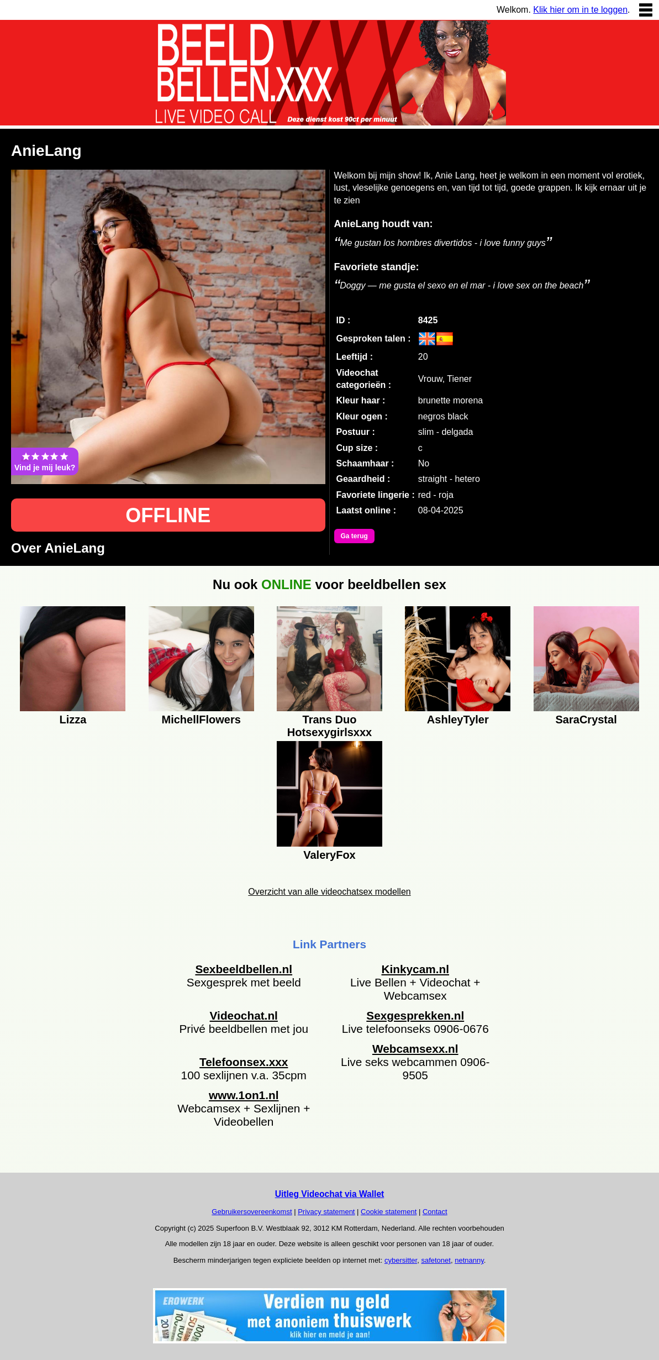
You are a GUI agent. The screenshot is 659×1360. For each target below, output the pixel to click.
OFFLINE (167, 515)
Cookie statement (389, 1211)
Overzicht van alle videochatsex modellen (329, 891)
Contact (435, 1211)
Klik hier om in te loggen (580, 9)
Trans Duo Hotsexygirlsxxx (329, 724)
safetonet (436, 1260)
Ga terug (354, 536)
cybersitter (400, 1260)
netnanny (469, 1260)
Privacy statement (326, 1211)
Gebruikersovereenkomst (252, 1211)
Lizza (72, 719)
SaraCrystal (586, 719)
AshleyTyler (458, 719)
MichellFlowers (201, 719)
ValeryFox (329, 855)
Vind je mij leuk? (44, 461)
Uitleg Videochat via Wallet (329, 1194)
